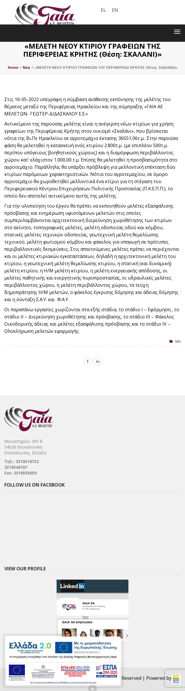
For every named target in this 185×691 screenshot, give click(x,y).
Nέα (178, 341)
